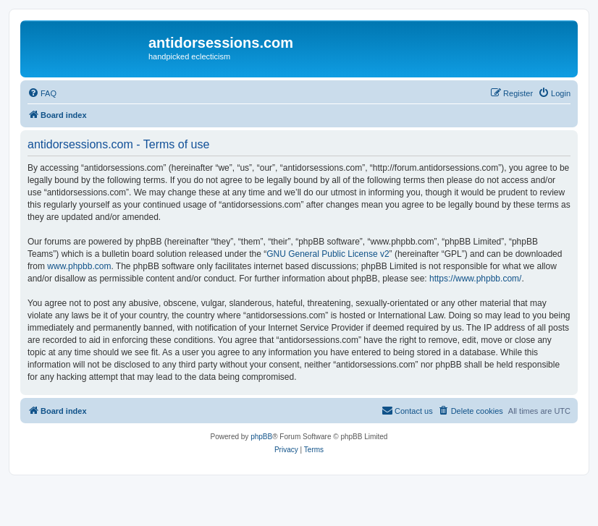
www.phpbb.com (79, 266)
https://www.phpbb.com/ (475, 278)
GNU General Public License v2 (327, 254)
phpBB (261, 437)
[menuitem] (42, 93)
